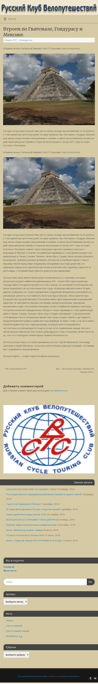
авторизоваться (58, 390)
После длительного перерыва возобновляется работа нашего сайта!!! (44, 494)
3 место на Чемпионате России (23, 503)
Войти (9, 620)
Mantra (64, 676)
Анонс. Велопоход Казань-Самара (24, 530)
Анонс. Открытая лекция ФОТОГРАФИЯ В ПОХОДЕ (34, 540)
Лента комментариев (17, 630)
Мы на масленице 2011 (15, 368)
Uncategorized (25, 40)
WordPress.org (14, 636)
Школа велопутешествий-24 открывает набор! (31, 489)
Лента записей (14, 625)
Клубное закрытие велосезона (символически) (31, 524)
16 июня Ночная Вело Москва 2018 (25, 535)
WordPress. (74, 676)
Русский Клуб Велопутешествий (32, 676)
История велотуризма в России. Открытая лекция (33, 509)
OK (89, 581)
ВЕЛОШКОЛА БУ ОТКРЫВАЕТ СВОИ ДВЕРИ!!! (30, 519)
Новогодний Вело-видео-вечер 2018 (26, 514)
